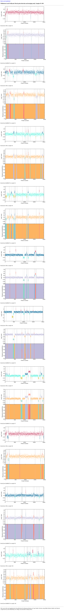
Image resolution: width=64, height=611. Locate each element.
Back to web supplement (5, 1)
